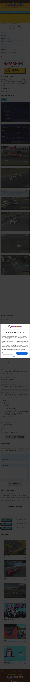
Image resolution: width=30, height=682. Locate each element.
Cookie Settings (16, 349)
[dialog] (15, 341)
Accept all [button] (22, 353)
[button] (15, 356)
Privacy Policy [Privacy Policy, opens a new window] (22, 349)
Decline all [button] (8, 353)
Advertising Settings (16, 348)
